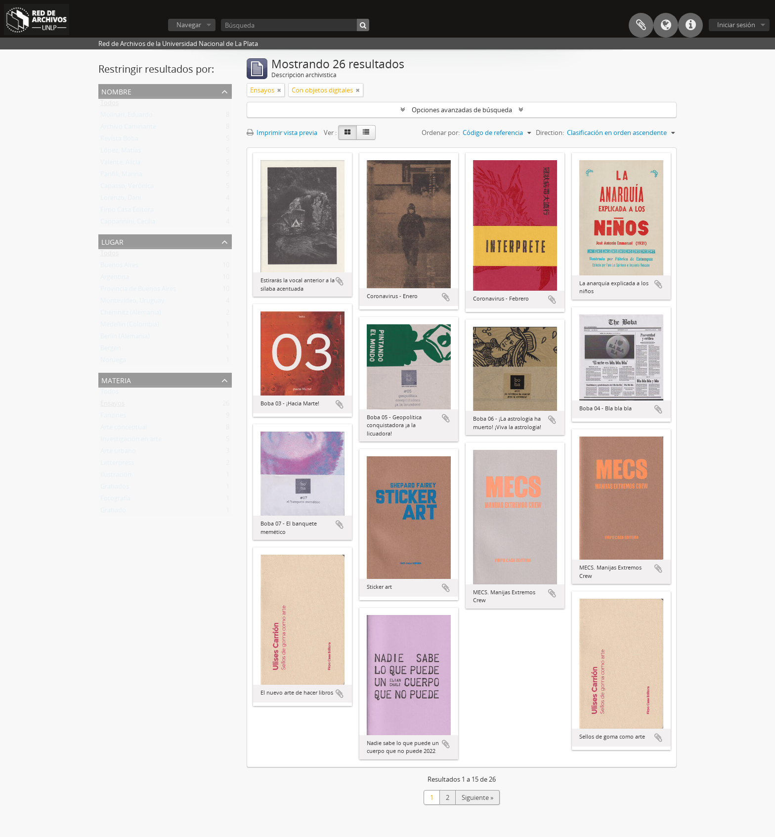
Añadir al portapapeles (339, 281)
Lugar (112, 241)
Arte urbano (118, 452)
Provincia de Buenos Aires (138, 290)
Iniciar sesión (736, 24)
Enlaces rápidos (690, 25)
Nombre (116, 90)
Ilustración (115, 476)
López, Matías (120, 152)
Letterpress (117, 464)
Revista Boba (119, 140)
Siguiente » (477, 797)
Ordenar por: (441, 132)
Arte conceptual (123, 429)
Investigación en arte (131, 441)
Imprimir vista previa (282, 132)
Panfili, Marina (121, 176)
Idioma (665, 25)
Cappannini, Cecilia (127, 223)
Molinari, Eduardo (126, 116)
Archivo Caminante (128, 128)
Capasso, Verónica (127, 187)
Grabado (113, 512)
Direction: (550, 132)
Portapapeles (641, 25)
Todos (109, 104)
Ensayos (112, 405)
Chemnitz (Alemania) (130, 314)
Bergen (110, 350)
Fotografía (115, 500)
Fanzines (113, 417)
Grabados (114, 488)
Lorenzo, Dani (120, 199)
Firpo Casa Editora (127, 211)
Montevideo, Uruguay (132, 302)
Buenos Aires (119, 267)
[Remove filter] (279, 90)
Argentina (114, 278)
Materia (116, 379)
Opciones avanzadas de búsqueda (462, 109)
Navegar (188, 24)
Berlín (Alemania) (125, 338)
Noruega (113, 361)
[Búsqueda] (295, 25)
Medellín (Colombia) (129, 326)
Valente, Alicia (120, 164)
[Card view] (347, 132)
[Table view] (366, 132)
